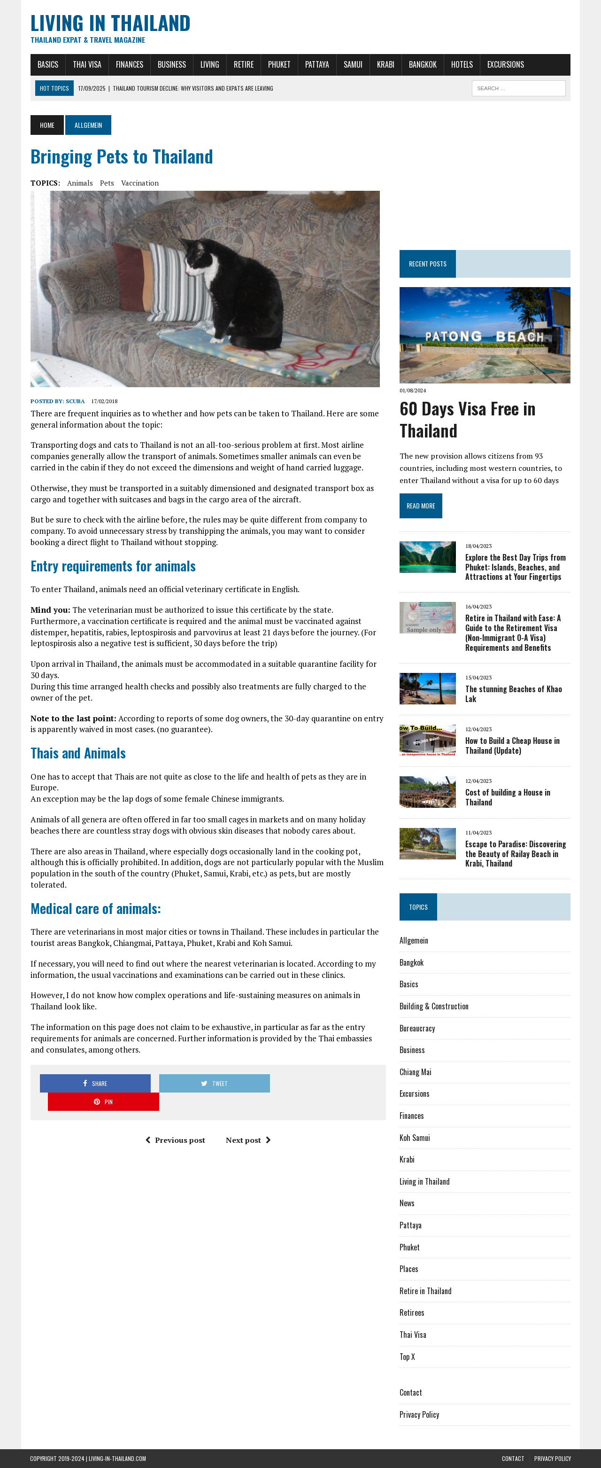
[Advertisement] (485, 174)
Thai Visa (86, 64)
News (407, 1203)
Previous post (175, 1122)
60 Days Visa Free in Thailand (468, 418)
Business (171, 64)
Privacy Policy (419, 1414)
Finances (129, 64)
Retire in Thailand (426, 1290)
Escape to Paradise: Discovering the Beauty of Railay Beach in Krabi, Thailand (515, 853)
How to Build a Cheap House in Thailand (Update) (512, 745)
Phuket (279, 64)
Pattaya (317, 64)
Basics (47, 64)
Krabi (385, 64)
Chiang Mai (415, 1072)
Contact (411, 1392)
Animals (79, 182)
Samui (352, 64)
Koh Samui (415, 1137)
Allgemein (414, 940)
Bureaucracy (417, 1028)
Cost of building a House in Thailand (507, 797)
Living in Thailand (425, 1181)
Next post (248, 1122)
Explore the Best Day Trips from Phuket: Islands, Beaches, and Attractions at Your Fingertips (515, 567)
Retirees (412, 1313)
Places (409, 1269)
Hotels (461, 64)
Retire (243, 64)
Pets (107, 182)
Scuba (75, 401)
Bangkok (422, 64)
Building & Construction (434, 1006)
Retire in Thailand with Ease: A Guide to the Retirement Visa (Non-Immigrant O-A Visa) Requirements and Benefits (513, 633)
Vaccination (139, 182)
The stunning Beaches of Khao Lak (513, 693)
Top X (407, 1356)
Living (209, 64)
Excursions (505, 64)
